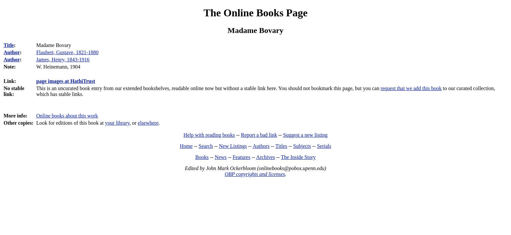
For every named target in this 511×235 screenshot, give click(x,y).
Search (206, 146)
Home (186, 146)
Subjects (302, 146)
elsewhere (148, 123)
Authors (261, 146)
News (220, 157)
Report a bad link (259, 135)
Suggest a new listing (305, 135)
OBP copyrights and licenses (255, 174)
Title (9, 45)
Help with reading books (209, 135)
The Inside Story (298, 157)
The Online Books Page (255, 13)
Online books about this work (67, 115)
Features (241, 157)
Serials (324, 146)
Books (202, 157)
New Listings (233, 146)
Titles (281, 146)
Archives (265, 157)
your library (117, 123)
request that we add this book (411, 88)
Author (12, 52)
